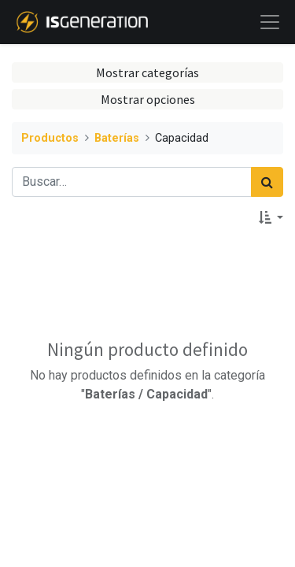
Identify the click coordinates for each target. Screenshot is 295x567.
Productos (50, 138)
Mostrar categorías (147, 72)
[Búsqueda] (267, 182)
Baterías (116, 138)
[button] (271, 217)
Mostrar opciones (148, 99)
